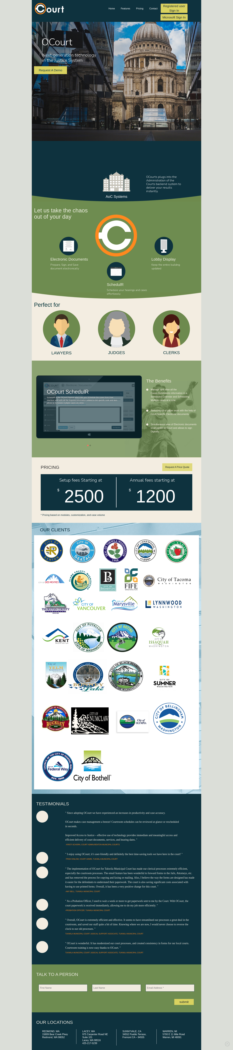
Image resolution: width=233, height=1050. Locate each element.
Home (111, 8)
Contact (153, 8)
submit (184, 1002)
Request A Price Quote (177, 467)
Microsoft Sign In (174, 17)
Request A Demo (50, 70)
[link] (227, 1044)
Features (125, 8)
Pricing (139, 8)
